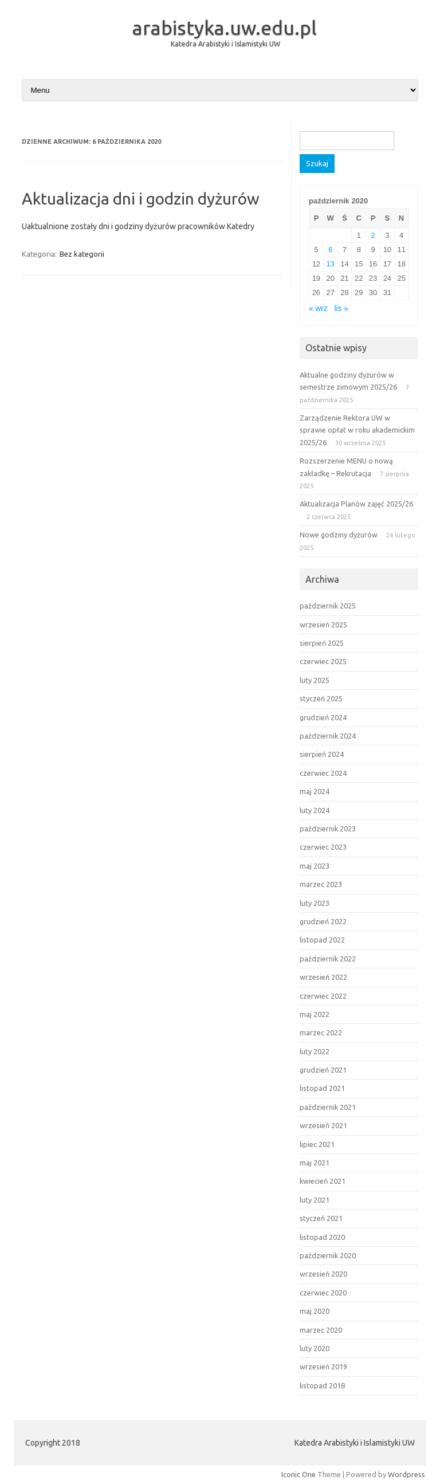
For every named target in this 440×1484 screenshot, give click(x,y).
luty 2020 (314, 1348)
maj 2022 (314, 1014)
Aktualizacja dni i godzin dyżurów (141, 198)
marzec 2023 (321, 884)
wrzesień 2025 (323, 625)
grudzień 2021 (323, 1070)
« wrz (318, 308)
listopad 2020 (322, 1237)
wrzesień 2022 (323, 977)
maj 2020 (314, 1311)
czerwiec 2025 (323, 661)
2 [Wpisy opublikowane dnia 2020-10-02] (373, 235)
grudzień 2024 (323, 717)
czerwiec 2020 (323, 1293)
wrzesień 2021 (323, 1125)
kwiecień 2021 (322, 1181)
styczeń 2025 (321, 698)
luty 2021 (314, 1200)
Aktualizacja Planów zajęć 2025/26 (356, 504)
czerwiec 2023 (323, 847)
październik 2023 (328, 829)
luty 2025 (314, 680)
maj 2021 (314, 1163)
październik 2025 (328, 606)
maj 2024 (314, 791)
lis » (341, 308)
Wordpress (406, 1474)
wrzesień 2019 (323, 1367)
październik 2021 (328, 1107)
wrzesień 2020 (323, 1274)
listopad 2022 (322, 940)
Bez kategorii (82, 254)
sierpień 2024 (322, 754)
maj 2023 (314, 866)
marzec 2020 (321, 1330)
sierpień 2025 (322, 643)
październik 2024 (328, 736)
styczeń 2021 (321, 1218)
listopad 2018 (322, 1385)
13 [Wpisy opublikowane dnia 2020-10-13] (331, 264)
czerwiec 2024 (323, 773)
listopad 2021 (322, 1088)
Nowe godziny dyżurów (339, 535)
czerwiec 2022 (323, 996)
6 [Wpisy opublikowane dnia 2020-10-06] (330, 249)
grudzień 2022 (323, 921)
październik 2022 (328, 959)
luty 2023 (314, 903)
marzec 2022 (321, 1032)
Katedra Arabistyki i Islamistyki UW (225, 44)
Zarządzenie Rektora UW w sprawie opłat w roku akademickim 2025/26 (357, 430)
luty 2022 (314, 1051)
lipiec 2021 (317, 1144)
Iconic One (298, 1474)
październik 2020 (328, 1255)
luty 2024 (314, 810)
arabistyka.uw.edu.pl (224, 27)
